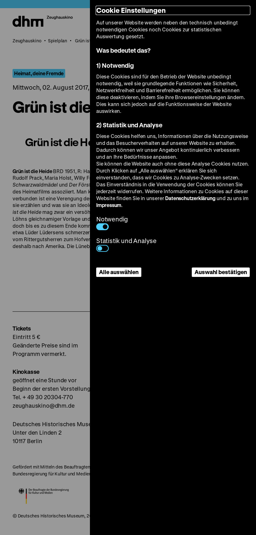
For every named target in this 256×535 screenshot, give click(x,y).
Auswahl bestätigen (221, 272)
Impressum (108, 205)
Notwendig (112, 222)
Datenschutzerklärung (190, 198)
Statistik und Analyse (126, 244)
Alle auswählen (118, 272)
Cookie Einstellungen (131, 10)
